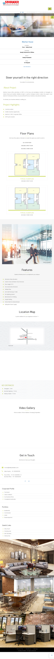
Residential (7, 517)
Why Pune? (7, 536)
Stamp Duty (7, 543)
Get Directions (27, 67)
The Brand (6, 499)
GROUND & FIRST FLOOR (28, 148)
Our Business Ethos (9, 504)
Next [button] (52, 25)
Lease (5, 522)
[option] (27, 25)
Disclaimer (28, 656)
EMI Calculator (7, 540)
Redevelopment (8, 524)
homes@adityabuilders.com (47, 12)
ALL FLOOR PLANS (27, 143)
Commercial (7, 520)
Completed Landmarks (10, 506)
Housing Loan (7, 538)
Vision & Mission (8, 501)
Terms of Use (20, 656)
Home (6, 14)
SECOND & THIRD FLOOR (28, 153)
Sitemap (35, 656)
